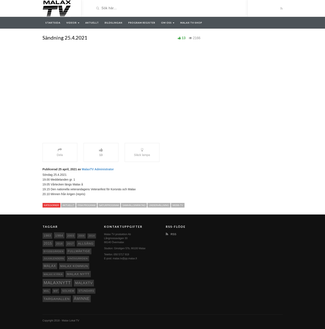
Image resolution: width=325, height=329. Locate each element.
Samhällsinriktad (133, 205)
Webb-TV (178, 205)
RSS (171, 234)
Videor (72, 22)
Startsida (52, 22)
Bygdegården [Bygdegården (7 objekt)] (54, 251)
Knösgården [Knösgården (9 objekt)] (78, 258)
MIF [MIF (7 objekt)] (55, 291)
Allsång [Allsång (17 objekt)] (86, 243)
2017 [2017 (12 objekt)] (70, 243)
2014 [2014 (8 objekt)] (92, 235)
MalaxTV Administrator (98, 169)
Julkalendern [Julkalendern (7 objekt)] (54, 258)
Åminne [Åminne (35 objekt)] (82, 299)
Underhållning (159, 205)
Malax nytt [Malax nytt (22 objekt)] (78, 274)
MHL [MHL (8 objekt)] (46, 291)
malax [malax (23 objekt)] (50, 266)
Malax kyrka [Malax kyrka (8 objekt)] (53, 274)
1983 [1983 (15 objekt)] (47, 235)
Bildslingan (113, 22)
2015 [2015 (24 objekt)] (48, 243)
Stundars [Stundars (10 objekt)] (86, 290)
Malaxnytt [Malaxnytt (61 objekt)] (57, 282)
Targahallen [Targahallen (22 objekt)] (57, 299)
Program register (141, 22)
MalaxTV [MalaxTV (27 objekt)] (84, 283)
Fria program (86, 205)
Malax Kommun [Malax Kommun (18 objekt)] (74, 266)
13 (184, 38)
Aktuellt (92, 22)
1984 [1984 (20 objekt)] (59, 235)
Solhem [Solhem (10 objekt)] (68, 290)
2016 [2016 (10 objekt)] (59, 243)
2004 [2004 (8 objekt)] (81, 235)
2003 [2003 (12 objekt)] (70, 235)
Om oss (167, 22)
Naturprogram (109, 205)
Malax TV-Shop (191, 22)
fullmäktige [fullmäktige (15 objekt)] (79, 251)
